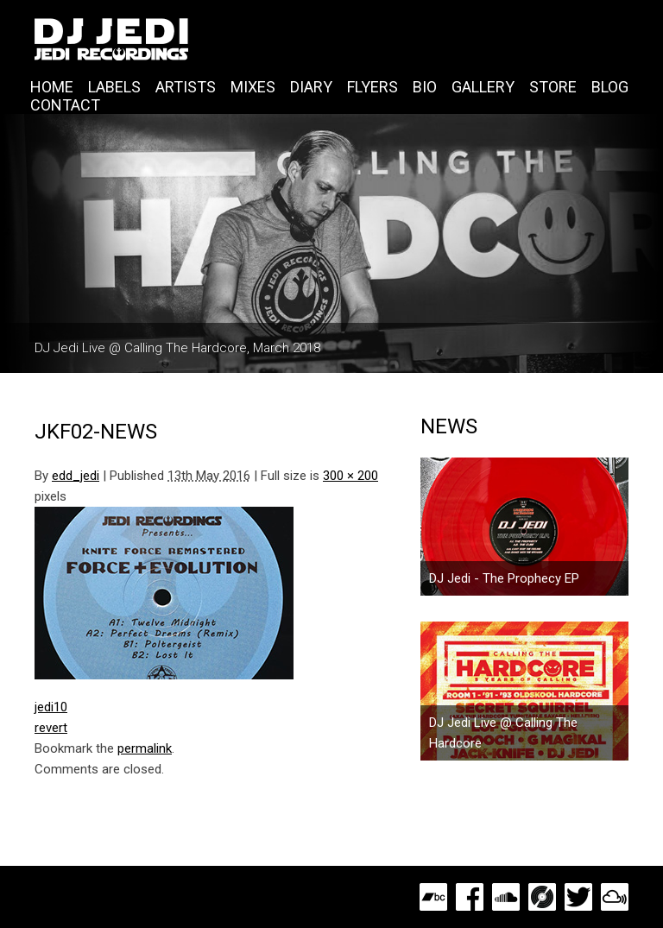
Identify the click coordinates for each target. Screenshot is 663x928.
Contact (65, 105)
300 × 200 (350, 475)
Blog (609, 87)
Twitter (578, 897)
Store (553, 87)
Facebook (469, 897)
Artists (185, 87)
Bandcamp (433, 897)
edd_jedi (75, 475)
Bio (425, 87)
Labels (114, 87)
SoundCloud (506, 897)
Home (51, 87)
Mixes (252, 87)
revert (51, 727)
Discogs (542, 897)
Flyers (372, 87)
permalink (144, 748)
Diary (311, 87)
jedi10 (51, 707)
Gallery (483, 87)
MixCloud (614, 897)
